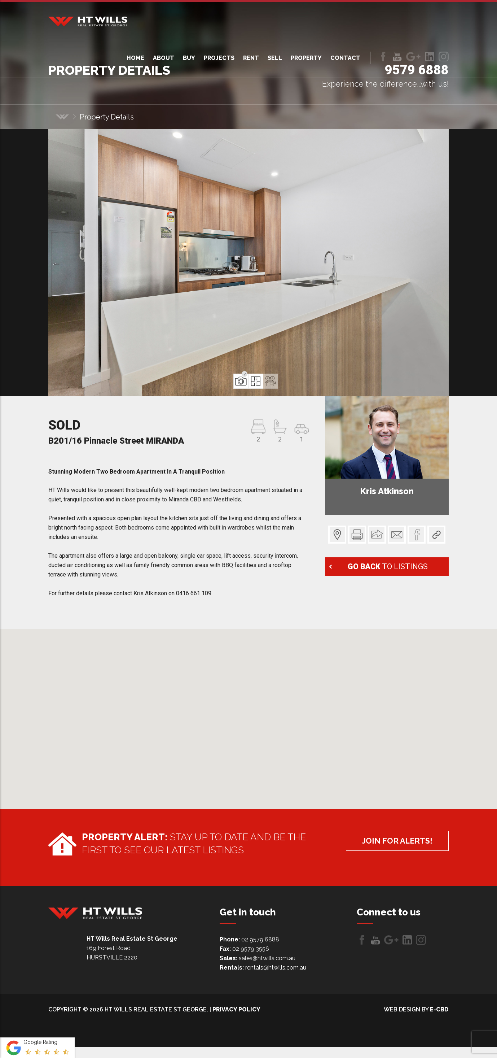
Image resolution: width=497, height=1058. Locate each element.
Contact (345, 58)
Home (135, 58)
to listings (388, 566)
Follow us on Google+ (413, 56)
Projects (219, 58)
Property (306, 58)
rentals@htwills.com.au (275, 967)
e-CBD (439, 1009)
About (163, 58)
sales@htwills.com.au (267, 958)
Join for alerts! (390, 842)
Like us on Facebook (383, 56)
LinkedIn (430, 56)
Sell (275, 58)
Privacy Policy (236, 1009)
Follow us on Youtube (397, 56)
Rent (251, 58)
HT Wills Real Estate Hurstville (87, 21)
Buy (189, 58)
